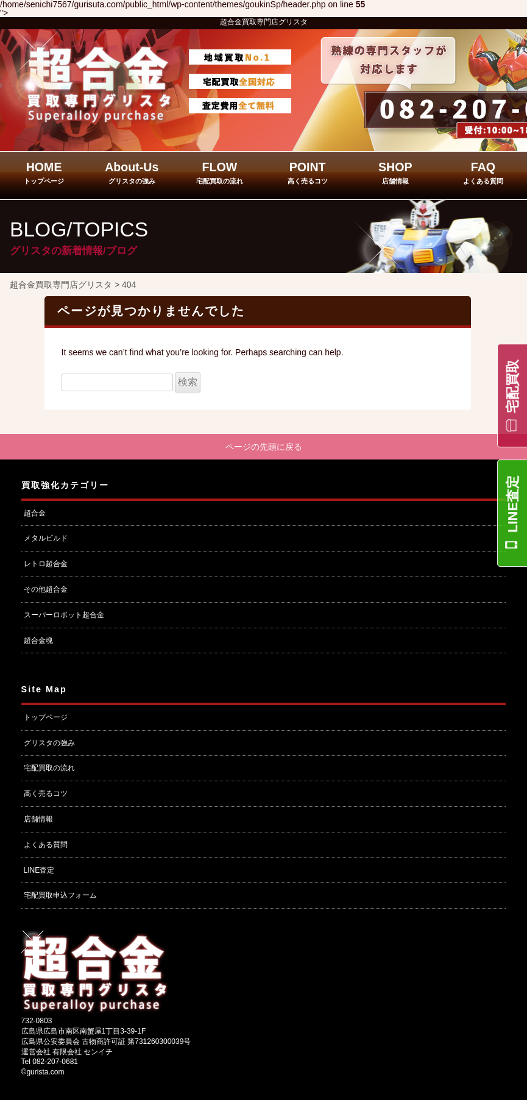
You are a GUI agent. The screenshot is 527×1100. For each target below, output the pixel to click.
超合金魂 (38, 640)
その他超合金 (46, 590)
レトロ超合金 (46, 564)
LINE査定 (512, 504)
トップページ (46, 717)
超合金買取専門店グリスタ (264, 22)
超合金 (35, 513)
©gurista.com (43, 1072)
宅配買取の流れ (49, 768)
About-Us (131, 172)
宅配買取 (512, 386)
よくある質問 (46, 844)
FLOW (219, 172)
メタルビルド (46, 538)
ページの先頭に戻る (263, 447)
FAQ (483, 172)
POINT (308, 172)
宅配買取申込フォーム (60, 896)
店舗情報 (38, 819)
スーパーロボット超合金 (64, 615)
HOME (44, 172)
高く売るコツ (46, 794)
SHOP (395, 172)
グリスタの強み (49, 743)
